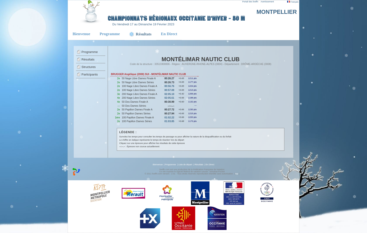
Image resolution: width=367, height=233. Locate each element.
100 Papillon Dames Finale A (138, 117)
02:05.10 (169, 94)
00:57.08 (169, 90)
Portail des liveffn (250, 1)
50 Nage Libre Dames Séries (138, 82)
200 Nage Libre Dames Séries (138, 97)
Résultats (88, 59)
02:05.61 (169, 97)
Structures (88, 67)
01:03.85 (169, 121)
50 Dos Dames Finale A (135, 101)
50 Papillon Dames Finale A (137, 109)
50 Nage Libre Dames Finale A (139, 78)
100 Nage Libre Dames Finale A (139, 86)
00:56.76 (169, 86)
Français (292, 2)
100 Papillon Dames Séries (137, 121)
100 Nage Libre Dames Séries (138, 90)
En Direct (169, 34)
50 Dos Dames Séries (134, 105)
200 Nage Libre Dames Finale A (139, 94)
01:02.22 (169, 117)
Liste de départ (185, 164)
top (236, 174)
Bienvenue (81, 34)
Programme (110, 34)
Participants (89, 74)
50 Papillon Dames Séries (136, 113)
